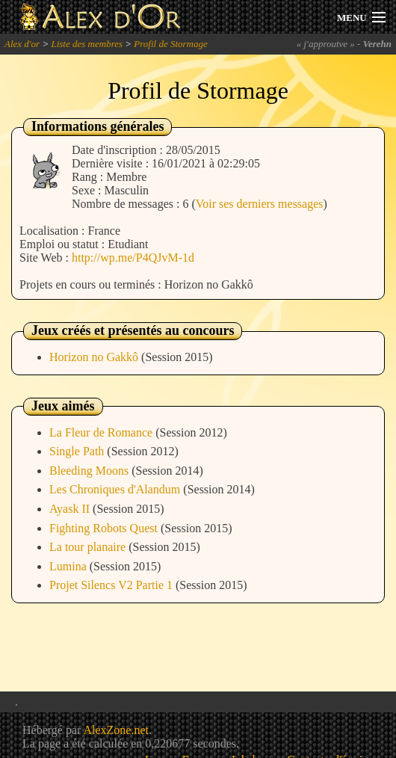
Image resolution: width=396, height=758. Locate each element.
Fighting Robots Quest (105, 528)
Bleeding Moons (90, 470)
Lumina (69, 566)
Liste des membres (87, 43)
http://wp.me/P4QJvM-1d (133, 257)
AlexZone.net (116, 730)
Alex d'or (22, 43)
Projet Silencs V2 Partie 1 (112, 585)
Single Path (78, 451)
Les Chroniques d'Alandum (116, 489)
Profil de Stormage (170, 43)
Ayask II (71, 508)
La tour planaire (89, 546)
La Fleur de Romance (102, 432)
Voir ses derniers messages (260, 203)
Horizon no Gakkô (95, 357)
